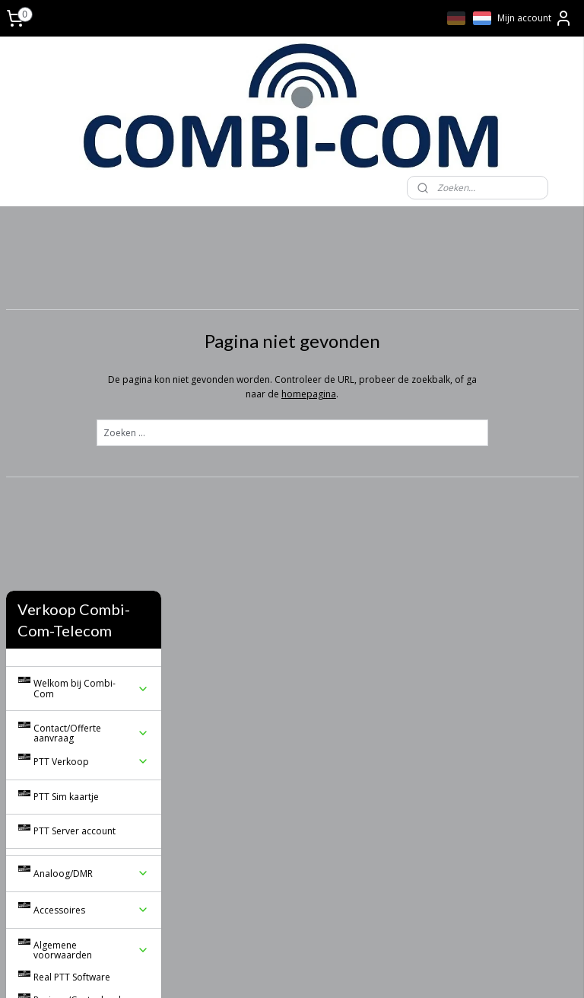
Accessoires (91, 536)
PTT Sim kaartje (66, 422)
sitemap (268, 970)
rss (300, 970)
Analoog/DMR (91, 499)
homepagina (392, 393)
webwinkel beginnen (359, 970)
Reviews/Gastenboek (78, 626)
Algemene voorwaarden (91, 576)
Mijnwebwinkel (491, 970)
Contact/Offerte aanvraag (91, 359)
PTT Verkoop (91, 387)
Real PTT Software (71, 604)
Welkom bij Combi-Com (91, 315)
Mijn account (535, 18)
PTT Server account (74, 457)
